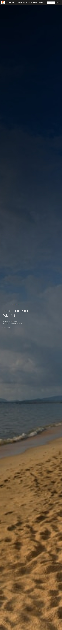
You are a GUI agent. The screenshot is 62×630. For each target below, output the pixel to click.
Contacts (41, 2)
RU (59, 2)
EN (57, 2)
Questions (34, 2)
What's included (20, 2)
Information (11, 2)
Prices (28, 2)
